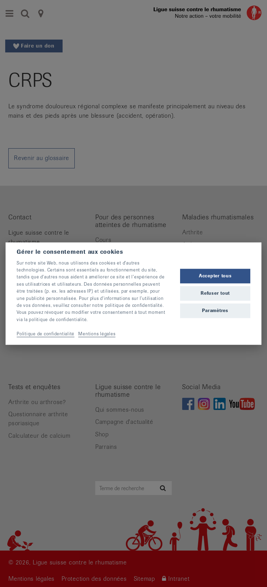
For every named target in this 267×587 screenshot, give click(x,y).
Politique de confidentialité (45, 334)
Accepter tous (215, 276)
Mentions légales (96, 334)
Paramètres (215, 311)
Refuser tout (215, 293)
